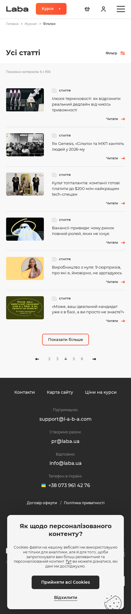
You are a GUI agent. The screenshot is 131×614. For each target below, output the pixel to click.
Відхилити (65, 597)
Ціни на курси (101, 392)
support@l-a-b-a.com (65, 419)
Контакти (24, 392)
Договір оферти (42, 503)
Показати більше (65, 339)
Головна (12, 24)
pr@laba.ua (65, 441)
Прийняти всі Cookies (65, 582)
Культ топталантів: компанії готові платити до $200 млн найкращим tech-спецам (86, 188)
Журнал (30, 24)
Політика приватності (84, 503)
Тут (69, 561)
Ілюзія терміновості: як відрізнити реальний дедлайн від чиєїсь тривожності (86, 104)
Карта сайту (60, 392)
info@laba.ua (66, 463)
